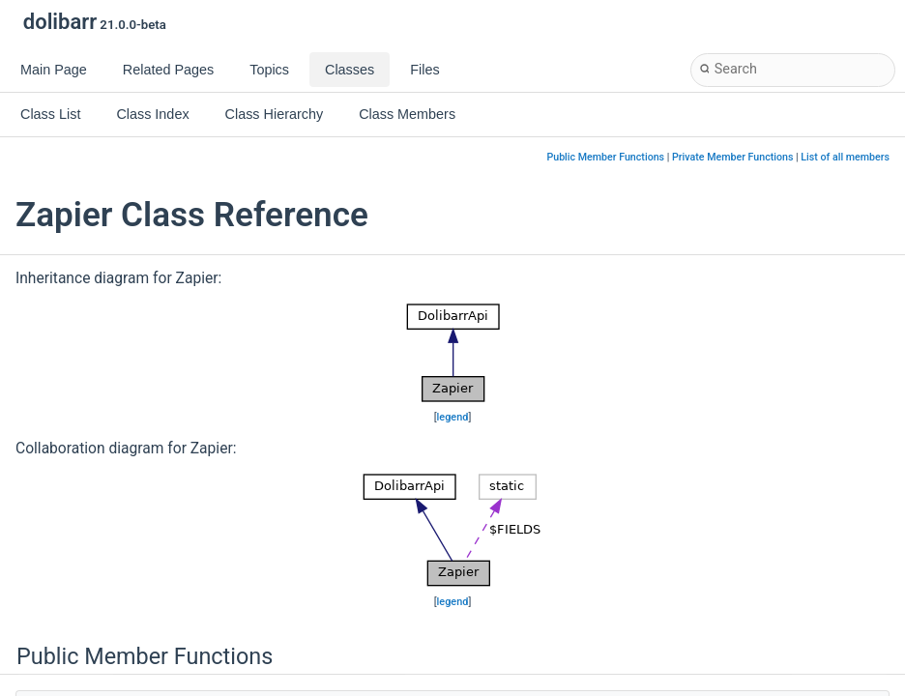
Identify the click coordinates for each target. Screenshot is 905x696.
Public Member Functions (605, 157)
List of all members (845, 157)
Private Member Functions (732, 157)
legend (453, 417)
